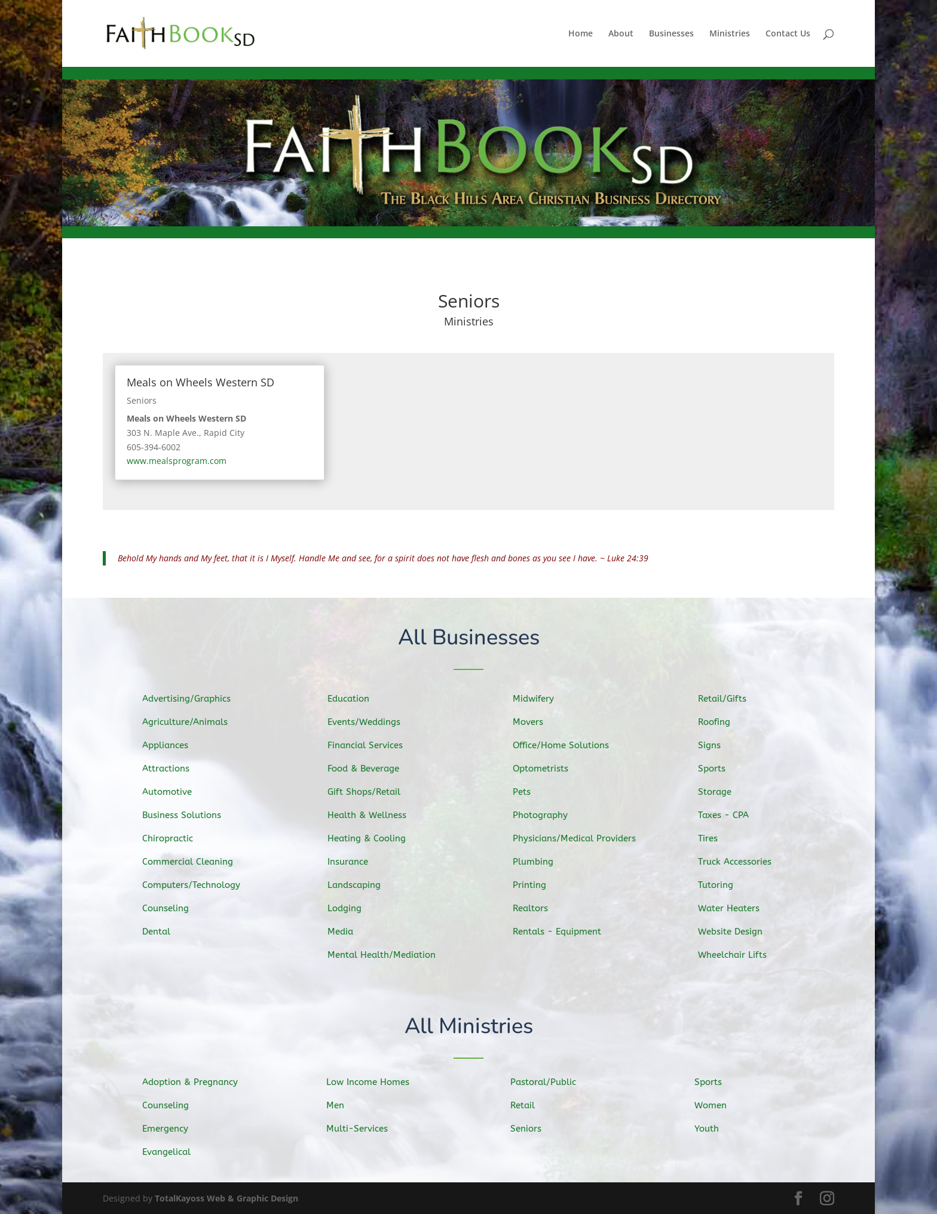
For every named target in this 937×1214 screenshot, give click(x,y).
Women (719, 1105)
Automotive (174, 793)
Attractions (173, 770)
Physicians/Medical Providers (580, 838)
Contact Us (787, 34)
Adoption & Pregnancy (196, 1082)
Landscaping (362, 883)
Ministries (729, 34)
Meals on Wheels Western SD (200, 382)
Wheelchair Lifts (740, 952)
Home (580, 34)
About (620, 34)
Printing (538, 883)
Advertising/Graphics (193, 701)
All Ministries (469, 1027)
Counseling (173, 906)
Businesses (671, 34)
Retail (531, 1105)
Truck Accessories (742, 861)
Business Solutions (188, 815)
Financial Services (372, 748)
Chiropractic (175, 838)
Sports (721, 770)
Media (350, 929)
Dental (165, 929)
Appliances (173, 747)
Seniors (142, 400)
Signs (719, 747)
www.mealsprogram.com (176, 460)
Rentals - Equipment (564, 929)
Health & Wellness (374, 815)
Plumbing (542, 860)
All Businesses (469, 639)
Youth (716, 1128)
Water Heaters (737, 906)
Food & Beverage (371, 770)
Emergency (173, 1128)
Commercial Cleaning (193, 861)
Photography (548, 815)
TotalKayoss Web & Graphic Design (226, 1198)
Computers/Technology (197, 884)
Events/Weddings (371, 725)
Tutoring (725, 883)
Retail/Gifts (731, 702)
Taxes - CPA (732, 815)
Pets (531, 793)
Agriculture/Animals (191, 724)
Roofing (723, 725)
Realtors (539, 906)
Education (357, 703)
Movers (537, 724)
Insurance (356, 861)
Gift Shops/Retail (371, 793)
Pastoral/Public (550, 1082)
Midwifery (542, 702)
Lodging (353, 906)
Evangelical (174, 1150)
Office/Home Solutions (567, 747)
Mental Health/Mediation (388, 953)
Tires (718, 838)
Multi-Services (364, 1128)
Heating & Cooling (374, 838)
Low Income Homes (374, 1082)
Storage (724, 793)
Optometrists (548, 769)
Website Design (738, 929)
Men (344, 1105)
